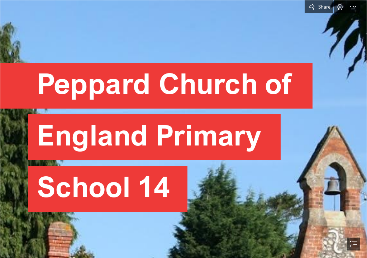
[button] (319, 6)
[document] (183, 129)
